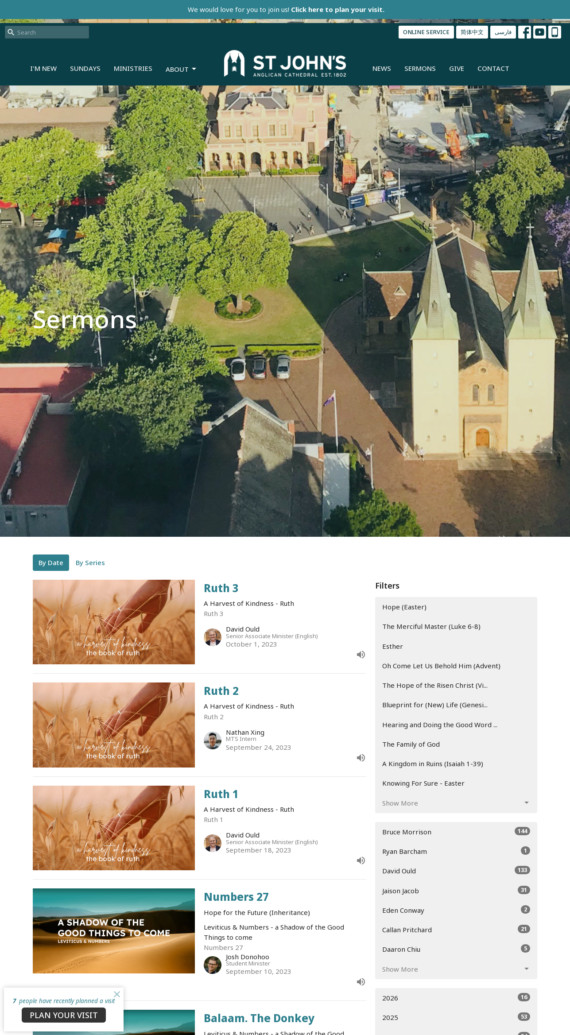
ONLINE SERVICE (426, 32)
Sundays (85, 68)
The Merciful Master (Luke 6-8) (431, 626)
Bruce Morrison (456, 831)
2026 (456, 997)
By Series (90, 562)
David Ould (456, 870)
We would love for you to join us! (286, 9)
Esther (392, 646)
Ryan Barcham (456, 851)
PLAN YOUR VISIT (64, 1015)
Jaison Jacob (456, 890)
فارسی (503, 32)
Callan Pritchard (456, 929)
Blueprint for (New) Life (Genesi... (435, 704)
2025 (456, 1017)
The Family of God (411, 744)
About (182, 69)
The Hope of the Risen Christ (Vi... (435, 685)
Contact (493, 68)
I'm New (43, 68)
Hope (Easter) (404, 606)
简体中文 (472, 32)
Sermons (420, 68)
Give (456, 68)
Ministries (133, 68)
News (381, 68)
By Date (51, 562)
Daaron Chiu (456, 949)
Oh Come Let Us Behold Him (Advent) (441, 665)
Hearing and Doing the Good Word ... (439, 724)
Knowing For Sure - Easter (423, 783)
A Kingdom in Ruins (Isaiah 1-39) (432, 763)
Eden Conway (456, 910)
